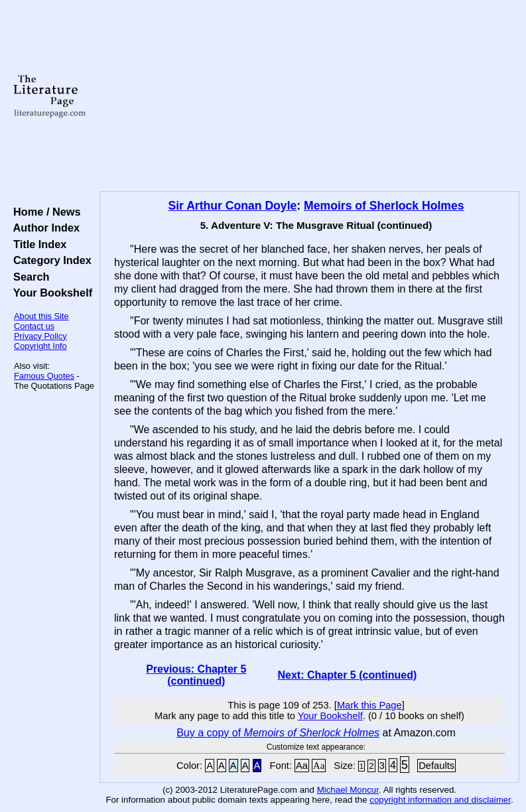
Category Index (49, 260)
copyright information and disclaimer (440, 800)
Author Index (43, 228)
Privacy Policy (40, 336)
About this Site (41, 316)
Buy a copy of (277, 732)
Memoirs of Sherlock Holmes (384, 205)
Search (28, 277)
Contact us (34, 326)
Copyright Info (40, 346)
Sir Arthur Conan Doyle (232, 205)
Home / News (44, 212)
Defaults (436, 765)
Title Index (36, 244)
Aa (302, 765)
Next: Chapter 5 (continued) (347, 675)
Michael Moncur (348, 790)
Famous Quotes (44, 376)
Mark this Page (369, 705)
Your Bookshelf (49, 293)
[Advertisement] (310, 96)
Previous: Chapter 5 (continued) (196, 675)
